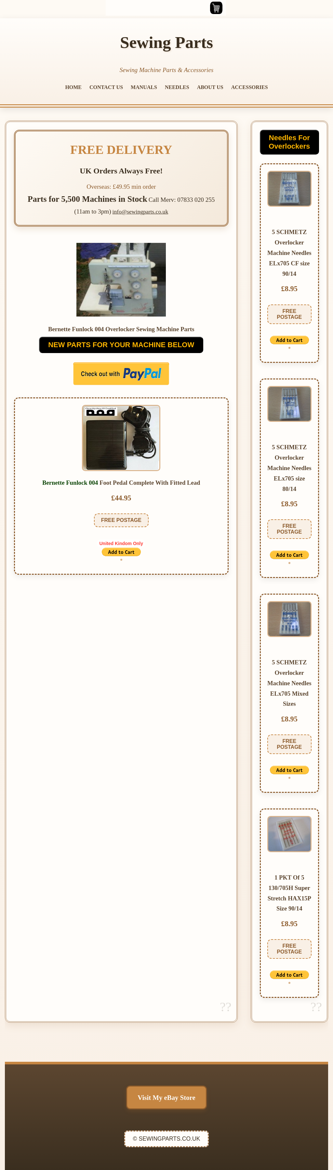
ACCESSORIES (249, 87)
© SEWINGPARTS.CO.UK (166, 1138)
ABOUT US (210, 87)
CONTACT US (106, 87)
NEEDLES (177, 87)
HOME (73, 87)
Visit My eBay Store (166, 1097)
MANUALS (144, 87)
